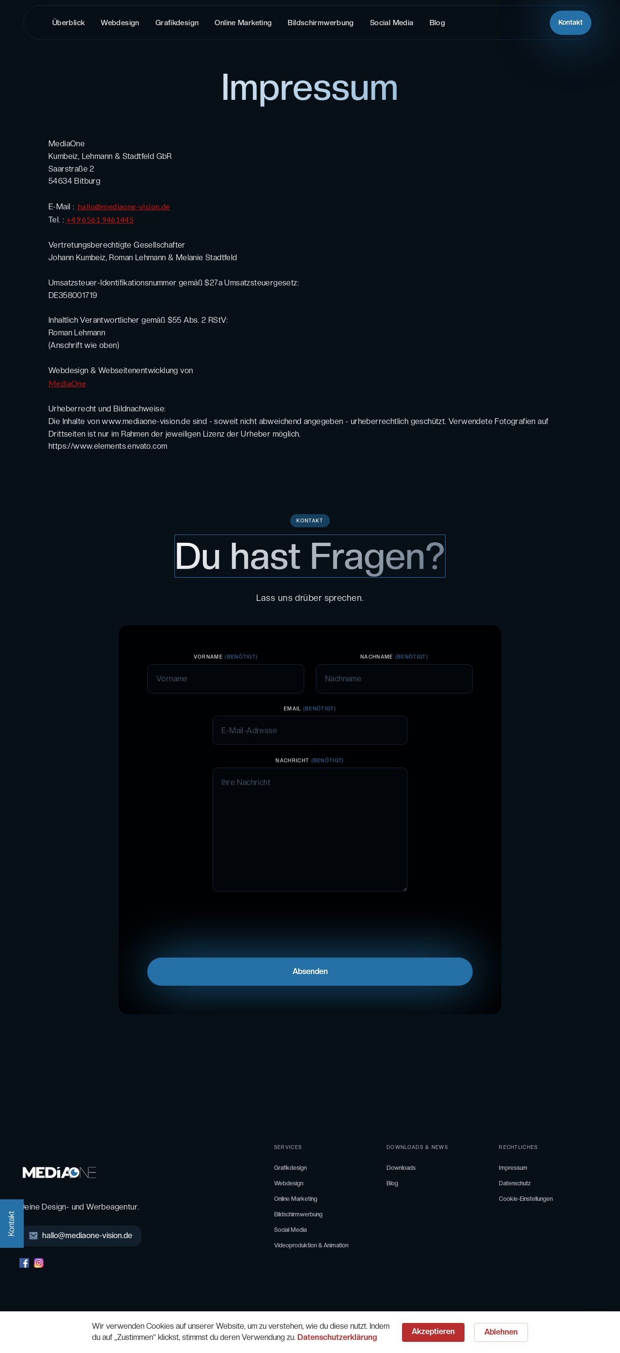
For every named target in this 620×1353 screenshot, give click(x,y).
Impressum (513, 1167)
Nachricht (310, 760)
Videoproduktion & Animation (311, 1245)
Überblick (68, 22)
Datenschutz (515, 1183)
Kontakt (570, 22)
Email (310, 708)
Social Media (392, 22)
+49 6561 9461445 (100, 219)
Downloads (401, 1167)
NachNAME (394, 657)
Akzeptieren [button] (433, 1331)
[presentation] (220, 923)
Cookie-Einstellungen (526, 1199)
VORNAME (226, 657)
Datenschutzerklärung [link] (337, 1337)
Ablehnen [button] (501, 1332)
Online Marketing (243, 22)
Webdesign (120, 22)
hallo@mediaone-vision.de (123, 206)
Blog (438, 22)
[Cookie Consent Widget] (310, 1332)
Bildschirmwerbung (321, 22)
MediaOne (67, 383)
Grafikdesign (177, 22)
